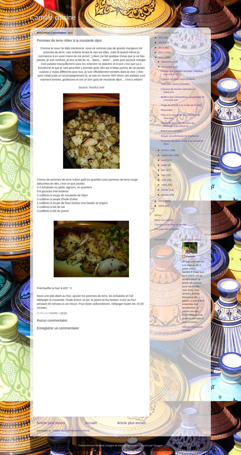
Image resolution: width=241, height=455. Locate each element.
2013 (161, 47)
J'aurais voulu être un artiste (170, 224)
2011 (161, 57)
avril (164, 179)
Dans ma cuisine (163, 220)
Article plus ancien (131, 423)
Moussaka (166, 110)
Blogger (158, 445)
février (165, 189)
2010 (161, 201)
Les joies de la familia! (166, 229)
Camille (190, 256)
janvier (165, 194)
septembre (167, 155)
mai (163, 175)
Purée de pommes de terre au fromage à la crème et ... (177, 124)
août (164, 160)
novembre (167, 66)
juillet (164, 165)
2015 (161, 37)
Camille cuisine (53, 17)
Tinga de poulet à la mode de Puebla (181, 105)
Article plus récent (51, 423)
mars (164, 184)
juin (163, 170)
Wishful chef (96, 87)
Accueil (91, 423)
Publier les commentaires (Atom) (71, 430)
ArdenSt (135, 445)
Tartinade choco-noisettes (175, 84)
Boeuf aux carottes (171, 130)
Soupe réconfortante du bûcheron (180, 136)
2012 (161, 52)
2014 (161, 42)
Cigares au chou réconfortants (178, 79)
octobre (166, 150)
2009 (161, 206)
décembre (167, 61)
